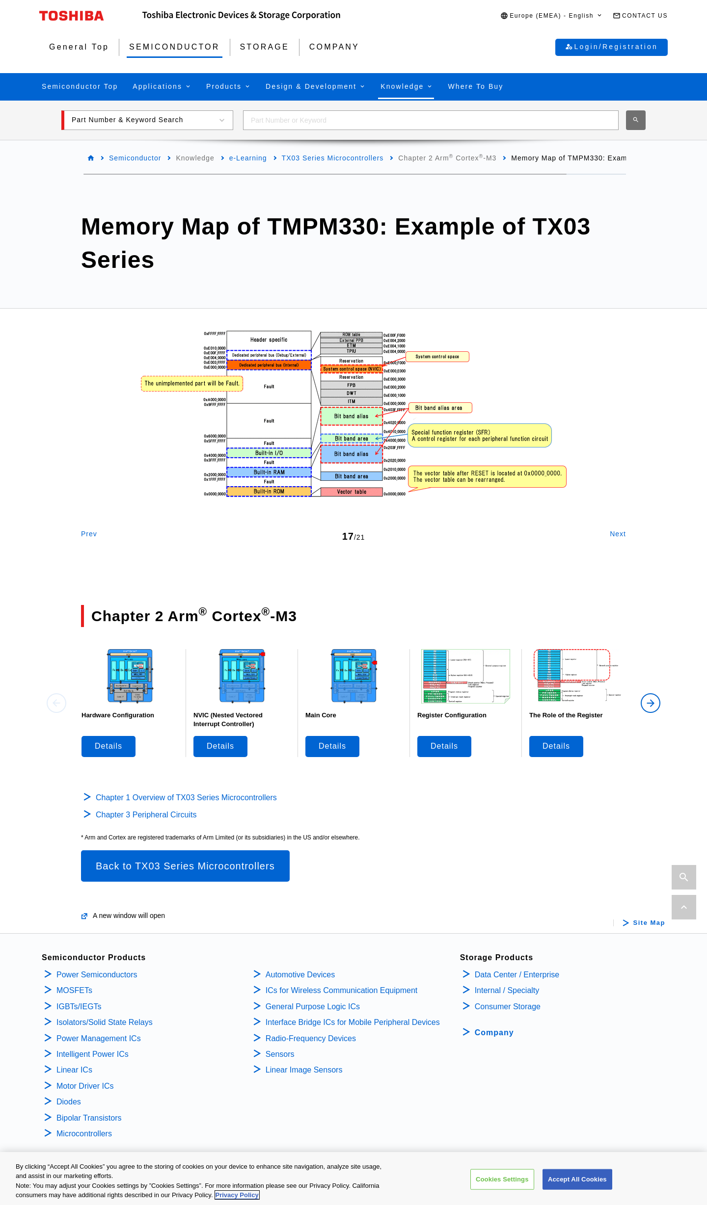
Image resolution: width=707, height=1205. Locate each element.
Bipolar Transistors (89, 1118)
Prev (89, 534)
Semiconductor (135, 158)
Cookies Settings (502, 1184)
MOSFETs (74, 990)
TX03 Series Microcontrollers (333, 158)
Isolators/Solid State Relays (104, 1022)
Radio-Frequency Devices (311, 1038)
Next (618, 534)
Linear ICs (74, 1070)
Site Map (649, 922)
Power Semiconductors (96, 974)
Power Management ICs (98, 1038)
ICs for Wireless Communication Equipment (341, 990)
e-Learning (248, 158)
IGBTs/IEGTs (79, 1006)
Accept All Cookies (577, 1184)
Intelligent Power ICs (92, 1054)
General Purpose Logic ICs (313, 1006)
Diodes (68, 1102)
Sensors (280, 1054)
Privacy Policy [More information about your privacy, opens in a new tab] (237, 1200)
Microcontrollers (84, 1133)
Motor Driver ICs (84, 1086)
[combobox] (431, 120)
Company (494, 1032)
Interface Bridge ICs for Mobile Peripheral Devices (353, 1022)
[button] (551, 16)
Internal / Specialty (507, 990)
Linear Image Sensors (304, 1070)
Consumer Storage (508, 1006)
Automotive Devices (300, 974)
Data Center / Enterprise (517, 974)
